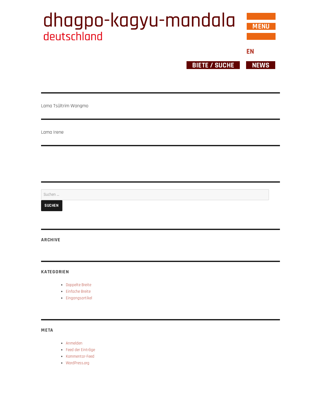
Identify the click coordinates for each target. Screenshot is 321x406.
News (261, 65)
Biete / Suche (213, 65)
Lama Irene (52, 132)
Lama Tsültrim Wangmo (64, 106)
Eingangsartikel (79, 298)
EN (250, 51)
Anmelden (74, 343)
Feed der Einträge (80, 349)
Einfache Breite (78, 291)
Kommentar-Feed (80, 356)
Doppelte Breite (78, 284)
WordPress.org (77, 363)
